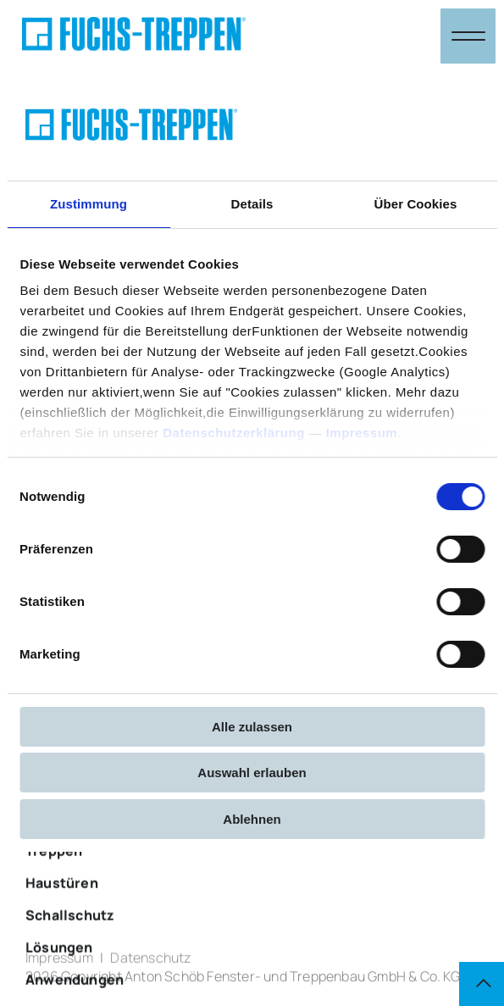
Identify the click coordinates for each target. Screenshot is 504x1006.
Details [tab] (252, 204)
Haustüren (61, 923)
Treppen (53, 890)
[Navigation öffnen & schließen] (468, 36)
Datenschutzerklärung (234, 432)
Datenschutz (150, 963)
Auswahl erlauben (251, 772)
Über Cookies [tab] (415, 204)
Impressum (361, 432)
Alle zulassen (252, 727)
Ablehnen (251, 819)
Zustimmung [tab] (88, 204)
